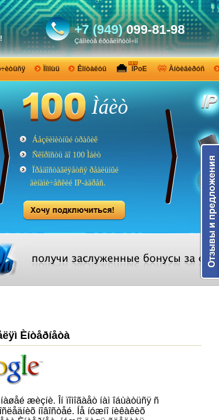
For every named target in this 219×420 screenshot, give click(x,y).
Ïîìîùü (51, 69)
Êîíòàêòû (91, 69)
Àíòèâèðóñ (186, 69)
